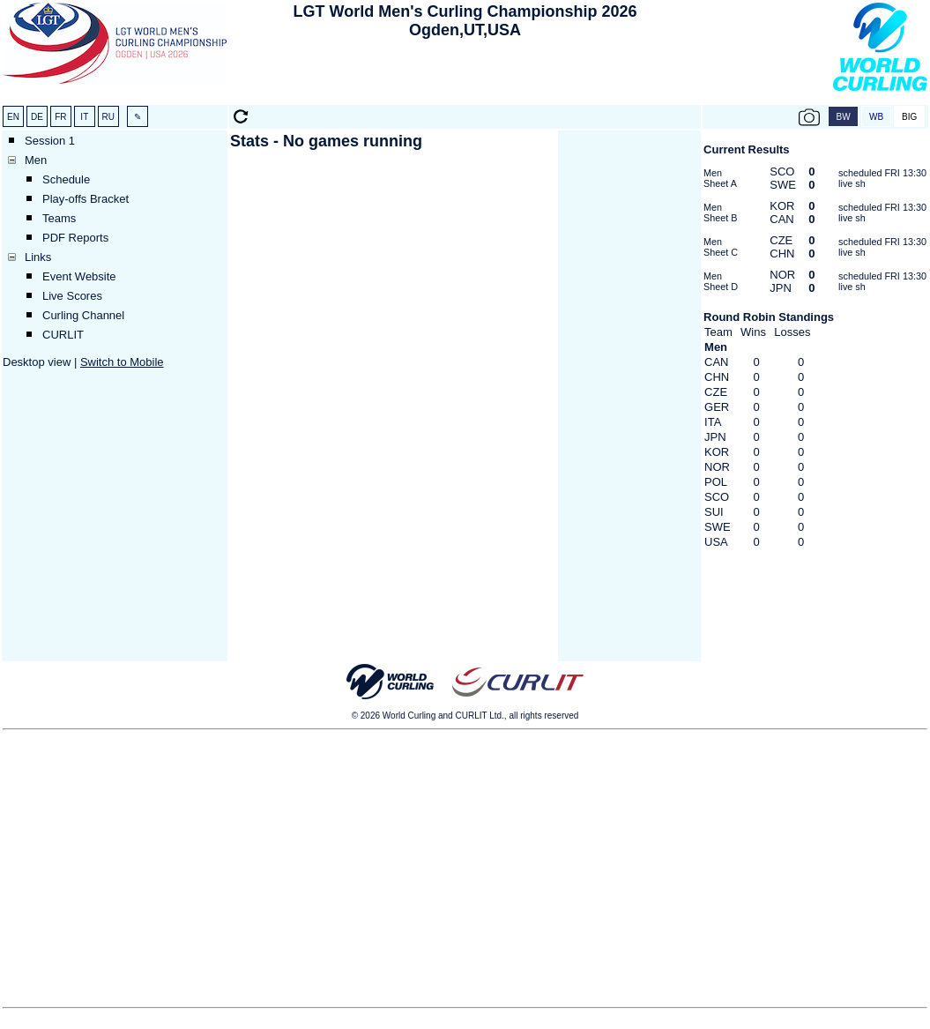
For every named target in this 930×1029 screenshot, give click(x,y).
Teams (59, 218)
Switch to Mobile (122, 362)
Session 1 (50, 140)
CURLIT (63, 334)
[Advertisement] (465, 75)
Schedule (66, 179)
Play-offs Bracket (85, 198)
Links (38, 257)
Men (36, 160)
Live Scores (72, 295)
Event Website (79, 276)
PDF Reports (75, 237)
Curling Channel (83, 315)
